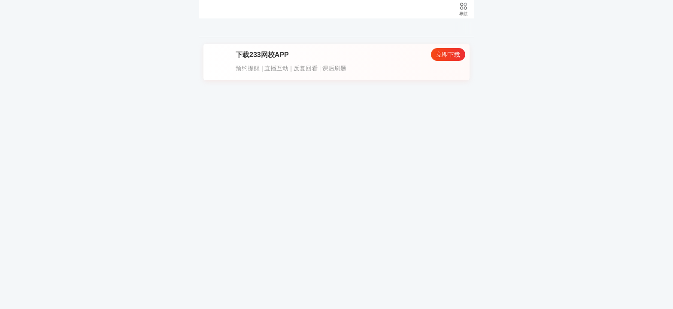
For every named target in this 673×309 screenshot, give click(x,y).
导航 (463, 9)
